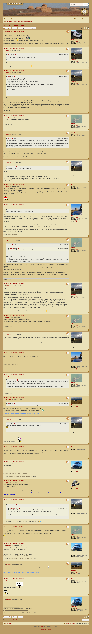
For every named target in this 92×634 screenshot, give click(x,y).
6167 (77, 488)
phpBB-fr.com (48, 628)
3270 (77, 406)
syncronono (73, 469)
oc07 (9, 76)
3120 (77, 61)
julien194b (73, 132)
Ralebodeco (73, 404)
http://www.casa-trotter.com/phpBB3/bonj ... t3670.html (20, 476)
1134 (77, 41)
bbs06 (72, 39)
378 (77, 186)
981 (77, 125)
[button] (84, 28)
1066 (77, 217)
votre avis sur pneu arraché (13, 26)
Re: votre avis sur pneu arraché (14, 31)
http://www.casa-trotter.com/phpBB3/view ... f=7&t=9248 (15, 473)
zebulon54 (73, 59)
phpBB (42, 626)
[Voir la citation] (16, 54)
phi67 (72, 184)
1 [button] (86, 28)
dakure (9, 54)
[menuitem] (13, 19)
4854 (77, 471)
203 (77, 134)
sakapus (73, 123)
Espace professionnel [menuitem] (21, 18)
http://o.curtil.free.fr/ (12, 234)
